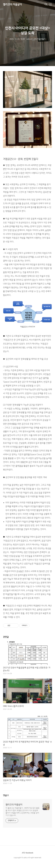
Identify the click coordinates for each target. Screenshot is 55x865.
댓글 (6, 795)
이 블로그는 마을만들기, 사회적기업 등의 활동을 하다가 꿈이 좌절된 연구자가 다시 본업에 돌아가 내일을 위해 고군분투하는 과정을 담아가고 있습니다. (22, 811)
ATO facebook (27, 853)
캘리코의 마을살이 (12, 4)
